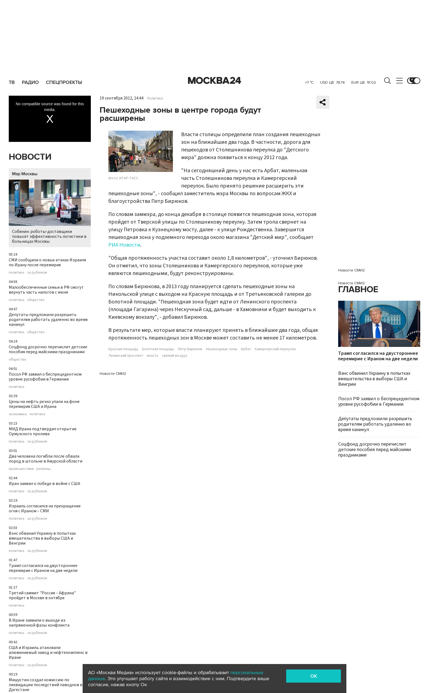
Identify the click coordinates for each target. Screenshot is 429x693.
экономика (18, 414)
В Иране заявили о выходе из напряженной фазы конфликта (39, 622)
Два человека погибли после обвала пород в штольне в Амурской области (45, 458)
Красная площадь (123, 349)
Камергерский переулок (275, 349)
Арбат (246, 349)
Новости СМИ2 (113, 373)
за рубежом (37, 272)
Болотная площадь (158, 349)
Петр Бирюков (190, 349)
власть (152, 356)
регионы (43, 469)
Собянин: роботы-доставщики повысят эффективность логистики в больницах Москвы (50, 212)
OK (313, 676)
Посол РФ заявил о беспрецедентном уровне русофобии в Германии (45, 376)
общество (36, 300)
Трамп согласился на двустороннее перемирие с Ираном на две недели (43, 568)
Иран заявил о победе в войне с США (44, 484)
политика (16, 272)
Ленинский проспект (125, 356)
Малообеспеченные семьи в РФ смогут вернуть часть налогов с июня (46, 289)
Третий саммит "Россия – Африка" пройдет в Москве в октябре (42, 595)
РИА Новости (124, 245)
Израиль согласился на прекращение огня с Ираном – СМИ (45, 508)
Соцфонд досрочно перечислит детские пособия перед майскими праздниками (48, 349)
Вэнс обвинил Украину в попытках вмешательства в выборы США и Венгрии (42, 538)
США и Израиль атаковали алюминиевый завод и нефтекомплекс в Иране (48, 652)
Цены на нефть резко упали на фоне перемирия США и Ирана (44, 404)
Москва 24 (214, 81)
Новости (30, 157)
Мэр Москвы (24, 174)
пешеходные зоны (221, 349)
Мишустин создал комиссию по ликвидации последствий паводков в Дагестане (45, 685)
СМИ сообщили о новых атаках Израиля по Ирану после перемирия (47, 262)
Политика (155, 98)
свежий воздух (174, 356)
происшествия (21, 469)
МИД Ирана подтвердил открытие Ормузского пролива (43, 431)
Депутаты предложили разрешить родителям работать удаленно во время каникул (48, 320)
